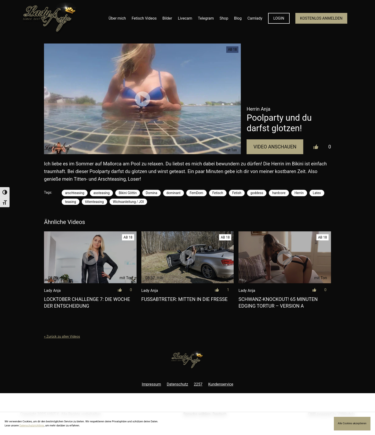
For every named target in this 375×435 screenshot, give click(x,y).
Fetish (236, 193)
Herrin (299, 193)
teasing (70, 202)
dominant (173, 193)
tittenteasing (94, 202)
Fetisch (217, 193)
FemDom (196, 193)
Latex (317, 193)
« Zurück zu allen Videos (62, 336)
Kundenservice (220, 384)
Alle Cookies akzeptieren (352, 423)
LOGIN (278, 18)
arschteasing (74, 193)
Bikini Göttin (128, 193)
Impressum (151, 384)
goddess (256, 193)
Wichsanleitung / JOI (128, 202)
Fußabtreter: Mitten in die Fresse (184, 299)
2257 (198, 384)
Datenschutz (177, 384)
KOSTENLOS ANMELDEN (321, 18)
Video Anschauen (275, 147)
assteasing (101, 193)
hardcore (278, 193)
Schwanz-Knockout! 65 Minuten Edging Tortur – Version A (278, 302)
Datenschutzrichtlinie (31, 425)
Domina (151, 193)
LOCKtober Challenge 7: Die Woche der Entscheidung (87, 302)
